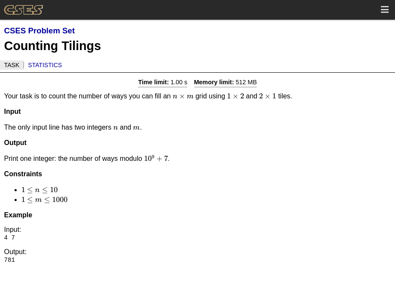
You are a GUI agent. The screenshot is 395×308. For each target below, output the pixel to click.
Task (12, 65)
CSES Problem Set (39, 30)
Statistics (45, 65)
